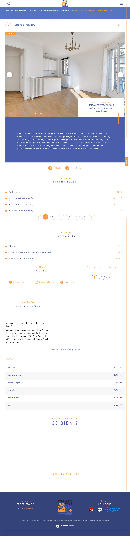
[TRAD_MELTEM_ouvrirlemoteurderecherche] (9, 3)
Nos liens (92, 520)
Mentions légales (79, 520)
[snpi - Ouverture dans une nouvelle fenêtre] (99, 509)
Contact (126, 161)
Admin (87, 520)
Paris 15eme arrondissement (48, 10)
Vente (29, 10)
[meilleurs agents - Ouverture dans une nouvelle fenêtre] (112, 509)
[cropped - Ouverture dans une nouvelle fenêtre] (91, 509)
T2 (72, 10)
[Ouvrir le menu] (121, 3)
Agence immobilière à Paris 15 (15, 10)
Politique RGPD (100, 520)
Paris (35, 10)
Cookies (107, 520)
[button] (120, 74)
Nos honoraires (62, 520)
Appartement (65, 10)
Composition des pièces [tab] (65, 349)
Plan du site (71, 520)
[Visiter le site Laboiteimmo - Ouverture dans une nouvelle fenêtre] (65, 529)
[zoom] (65, 116)
